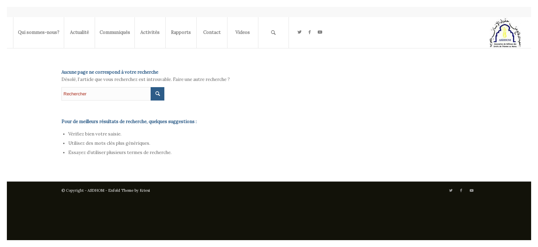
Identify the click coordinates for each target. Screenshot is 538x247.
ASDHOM (95, 190)
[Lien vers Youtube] (320, 32)
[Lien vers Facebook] (310, 32)
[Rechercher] (273, 32)
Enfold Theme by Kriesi (129, 190)
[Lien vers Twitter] (299, 32)
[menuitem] (38, 32)
